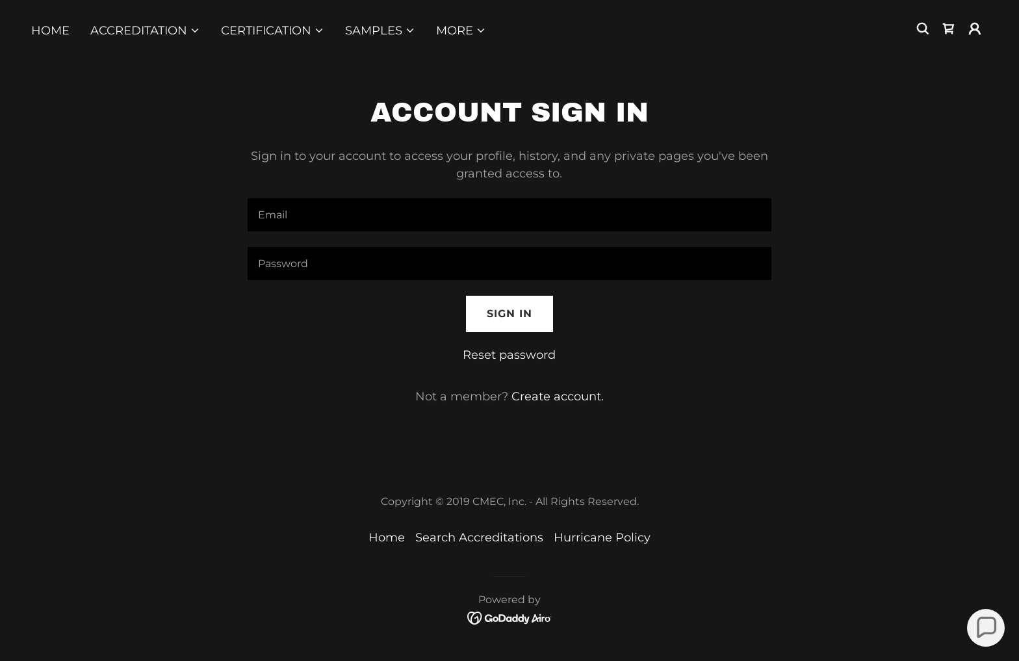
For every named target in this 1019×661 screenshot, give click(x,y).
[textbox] (509, 214)
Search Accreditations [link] (479, 537)
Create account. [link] (557, 396)
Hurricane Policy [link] (602, 537)
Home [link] (50, 30)
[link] (949, 29)
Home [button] (386, 537)
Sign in (509, 313)
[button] (145, 30)
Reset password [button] (509, 355)
